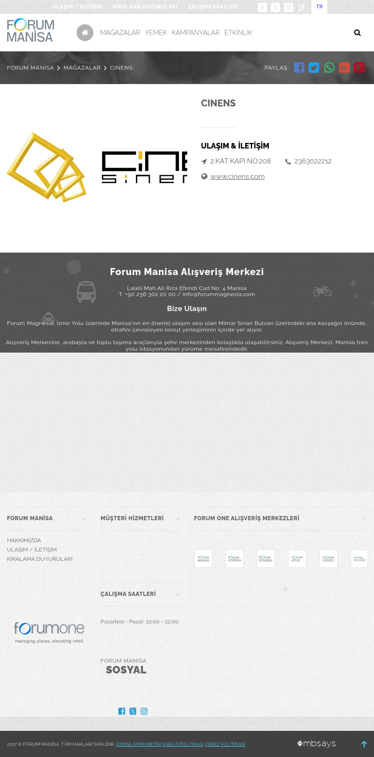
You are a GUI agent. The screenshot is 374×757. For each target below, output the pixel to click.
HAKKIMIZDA (24, 540)
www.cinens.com (238, 176)
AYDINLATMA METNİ (138, 744)
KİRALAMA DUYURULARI (145, 7)
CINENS (121, 67)
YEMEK (156, 32)
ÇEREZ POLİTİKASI (225, 744)
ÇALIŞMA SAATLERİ (213, 7)
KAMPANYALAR (196, 32)
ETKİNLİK (238, 32)
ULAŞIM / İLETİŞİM (78, 7)
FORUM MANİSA (30, 67)
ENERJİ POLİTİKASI (183, 744)
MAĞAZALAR (120, 32)
